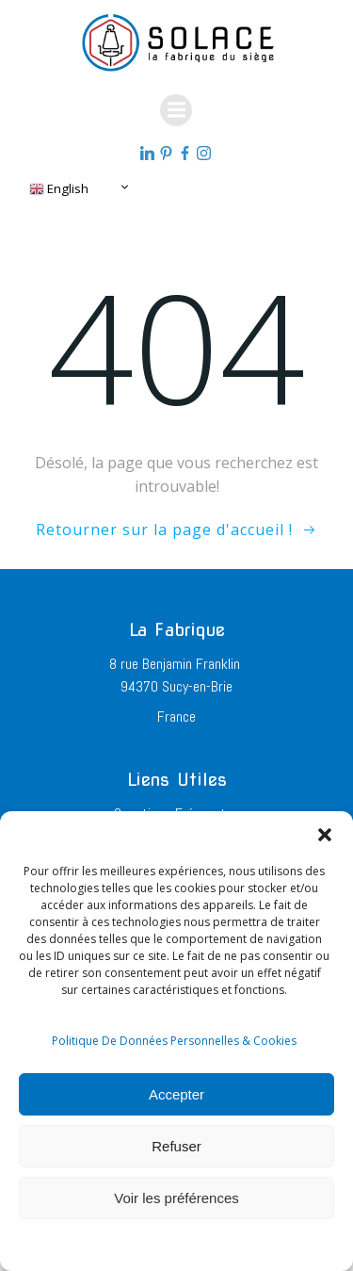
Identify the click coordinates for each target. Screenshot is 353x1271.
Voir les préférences (176, 1198)
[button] (324, 834)
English (58, 188)
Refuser (176, 1146)
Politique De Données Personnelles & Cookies (174, 1041)
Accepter (176, 1094)
